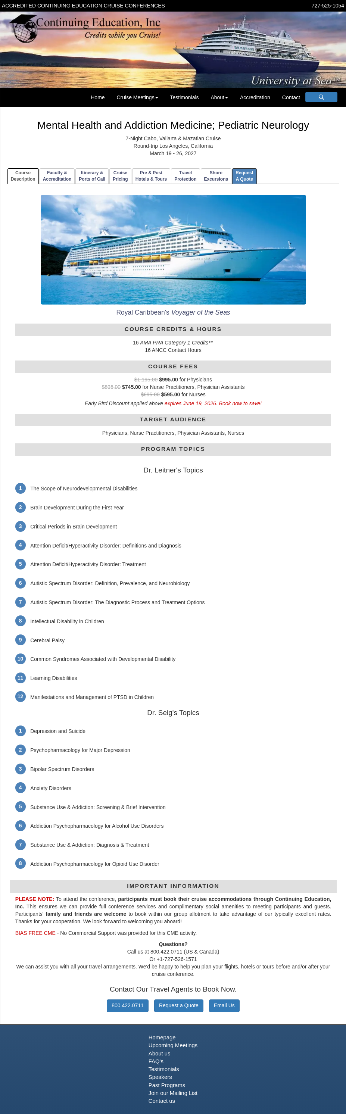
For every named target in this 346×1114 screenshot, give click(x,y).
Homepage (162, 1037)
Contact (291, 97)
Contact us (162, 1101)
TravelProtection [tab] (185, 176)
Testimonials (184, 97)
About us (160, 1054)
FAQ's (156, 1061)
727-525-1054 (328, 6)
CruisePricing (120, 176)
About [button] (219, 97)
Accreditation (255, 97)
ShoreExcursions (216, 176)
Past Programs (167, 1085)
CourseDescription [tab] (23, 176)
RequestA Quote (244, 176)
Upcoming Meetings (173, 1045)
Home (98, 97)
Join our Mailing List (173, 1093)
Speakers (160, 1077)
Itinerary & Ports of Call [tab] (92, 176)
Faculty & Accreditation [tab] (57, 176)
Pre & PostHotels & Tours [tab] (151, 176)
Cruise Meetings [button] (137, 97)
